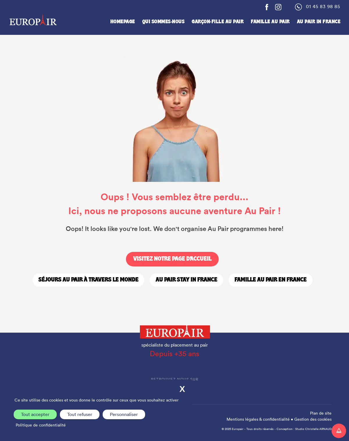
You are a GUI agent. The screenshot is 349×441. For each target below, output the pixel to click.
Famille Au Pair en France (270, 280)
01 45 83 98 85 (323, 6)
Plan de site (321, 413)
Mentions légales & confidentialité (258, 419)
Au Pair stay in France (186, 280)
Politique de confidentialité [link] (41, 425)
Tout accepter (35, 414)
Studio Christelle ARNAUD (313, 429)
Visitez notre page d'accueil (172, 259)
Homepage (122, 21)
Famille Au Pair (270, 21)
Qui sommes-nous (163, 21)
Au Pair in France (319, 21)
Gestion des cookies (313, 419)
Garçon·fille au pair (217, 21)
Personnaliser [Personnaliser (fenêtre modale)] (124, 414)
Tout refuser (79, 414)
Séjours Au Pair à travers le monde (88, 280)
